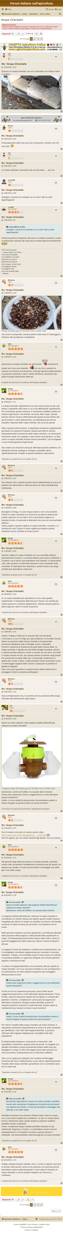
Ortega (10, 389)
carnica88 (11, 180)
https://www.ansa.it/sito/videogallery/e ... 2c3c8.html (24, 835)
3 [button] (38, 39)
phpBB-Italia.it (38, 1227)
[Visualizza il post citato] (22, 902)
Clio (11, 706)
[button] (41, 39)
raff (9, 54)
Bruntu (10, 126)
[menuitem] (8, 9)
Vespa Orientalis (12, 19)
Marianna (11, 280)
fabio (10, 344)
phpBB (23, 1224)
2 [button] (34, 39)
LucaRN (11, 207)
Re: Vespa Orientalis (14, 64)
